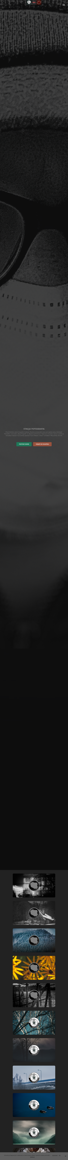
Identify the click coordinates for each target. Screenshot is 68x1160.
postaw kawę (24, 444)
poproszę (55, 1155)
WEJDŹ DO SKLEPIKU (42, 444)
